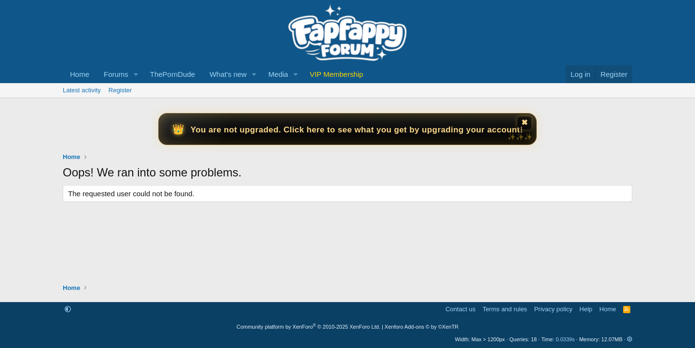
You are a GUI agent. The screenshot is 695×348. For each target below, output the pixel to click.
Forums (116, 74)
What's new (228, 74)
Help (586, 309)
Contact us (460, 309)
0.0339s (565, 339)
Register (120, 90)
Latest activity (82, 90)
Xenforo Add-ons (422, 327)
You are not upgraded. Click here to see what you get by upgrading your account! (357, 129)
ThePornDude (172, 74)
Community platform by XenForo (308, 327)
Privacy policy (553, 309)
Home (79, 74)
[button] (136, 74)
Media (278, 74)
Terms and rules (505, 309)
